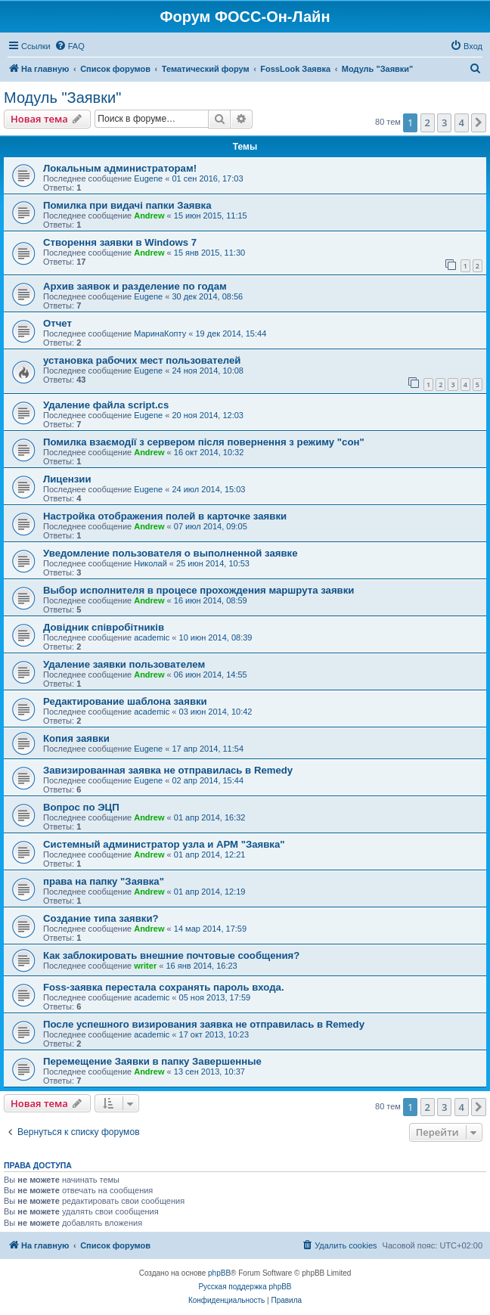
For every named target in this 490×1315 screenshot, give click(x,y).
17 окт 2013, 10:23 (214, 1034)
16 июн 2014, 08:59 (210, 600)
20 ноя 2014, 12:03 (207, 415)
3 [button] (444, 122)
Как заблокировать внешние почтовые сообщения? (171, 955)
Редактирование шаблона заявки (125, 701)
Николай (150, 563)
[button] (478, 122)
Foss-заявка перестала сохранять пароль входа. (163, 987)
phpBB (219, 1273)
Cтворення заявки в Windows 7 (120, 242)
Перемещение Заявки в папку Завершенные (152, 1061)
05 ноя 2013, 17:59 (215, 997)
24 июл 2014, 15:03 (208, 489)
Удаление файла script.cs (106, 405)
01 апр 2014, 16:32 (210, 817)
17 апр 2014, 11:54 (207, 748)
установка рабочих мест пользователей (141, 360)
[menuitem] (69, 46)
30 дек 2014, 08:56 (207, 296)
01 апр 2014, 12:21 (210, 854)
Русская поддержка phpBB (244, 1286)
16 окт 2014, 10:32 (209, 452)
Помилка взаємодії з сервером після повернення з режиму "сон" (203, 442)
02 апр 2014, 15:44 (207, 780)
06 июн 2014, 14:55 (210, 674)
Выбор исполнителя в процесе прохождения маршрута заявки (198, 590)
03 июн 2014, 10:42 (216, 711)
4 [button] (461, 122)
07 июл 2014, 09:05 (210, 526)
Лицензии (67, 479)
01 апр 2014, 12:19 (210, 891)
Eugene (148, 178)
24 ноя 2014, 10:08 (207, 370)
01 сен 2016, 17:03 (207, 178)
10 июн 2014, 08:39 (216, 637)
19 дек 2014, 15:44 (230, 333)
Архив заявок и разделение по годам (135, 286)
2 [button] (427, 122)
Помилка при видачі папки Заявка (127, 205)
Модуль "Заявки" (62, 97)
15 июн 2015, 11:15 (210, 215)
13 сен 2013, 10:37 (209, 1071)
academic (151, 637)
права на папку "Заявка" (103, 881)
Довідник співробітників (103, 627)
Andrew (149, 215)
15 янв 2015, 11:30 (209, 252)
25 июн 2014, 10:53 (213, 563)
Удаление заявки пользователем (124, 664)
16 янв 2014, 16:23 (201, 965)
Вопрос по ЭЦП (81, 807)
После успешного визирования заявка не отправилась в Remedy (203, 1024)
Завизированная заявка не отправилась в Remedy (168, 770)
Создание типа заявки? (101, 918)
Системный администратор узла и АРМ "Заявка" (164, 844)
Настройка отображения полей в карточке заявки (165, 516)
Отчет (57, 323)
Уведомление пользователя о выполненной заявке (170, 553)
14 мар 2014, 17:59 (210, 928)
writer (145, 965)
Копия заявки (76, 738)
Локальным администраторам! (120, 168)
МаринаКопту (160, 333)
